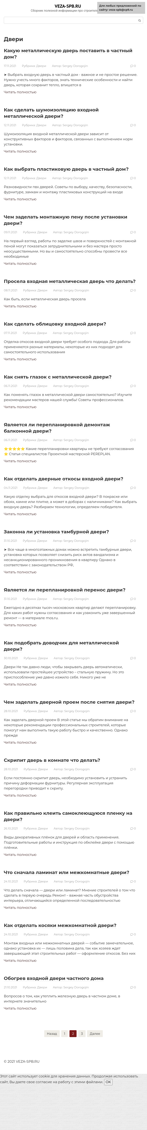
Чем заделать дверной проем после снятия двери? (60, 730)
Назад (51, 1078)
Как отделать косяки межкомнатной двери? (61, 966)
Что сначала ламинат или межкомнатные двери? (69, 906)
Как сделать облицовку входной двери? (67, 336)
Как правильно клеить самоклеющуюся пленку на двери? (66, 847)
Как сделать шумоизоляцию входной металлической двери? (62, 112)
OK (108, 1127)
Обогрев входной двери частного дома (65, 1022)
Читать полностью (20, 92)
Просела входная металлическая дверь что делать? (66, 290)
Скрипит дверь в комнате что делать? (63, 791)
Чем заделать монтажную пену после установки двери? (63, 226)
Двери (41, 66)
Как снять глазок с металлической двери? (70, 389)
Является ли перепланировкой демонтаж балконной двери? (69, 440)
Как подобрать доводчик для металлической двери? (49, 671)
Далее (95, 1078)
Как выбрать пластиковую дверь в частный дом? (58, 172)
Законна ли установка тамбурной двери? (68, 550)
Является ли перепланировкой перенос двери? (66, 611)
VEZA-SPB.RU (68, 6)
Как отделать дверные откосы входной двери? (65, 494)
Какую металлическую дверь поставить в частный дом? (69, 53)
